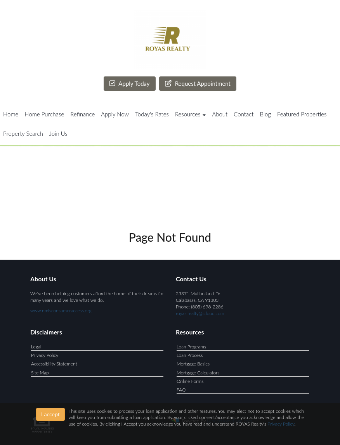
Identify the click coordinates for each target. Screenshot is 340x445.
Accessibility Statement (54, 364)
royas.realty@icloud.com (200, 313)
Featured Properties (301, 114)
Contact (243, 114)
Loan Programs (191, 347)
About (219, 114)
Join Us (58, 133)
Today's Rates (152, 114)
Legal (36, 347)
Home (10, 114)
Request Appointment (198, 83)
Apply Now (115, 114)
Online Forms (190, 381)
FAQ (181, 390)
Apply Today (129, 83)
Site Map (40, 373)
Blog (265, 114)
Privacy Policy (44, 355)
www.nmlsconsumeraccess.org (61, 310)
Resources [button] (190, 114)
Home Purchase (44, 114)
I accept (50, 414)
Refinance (82, 114)
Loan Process (190, 355)
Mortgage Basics (193, 364)
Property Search (23, 133)
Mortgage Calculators (198, 373)
